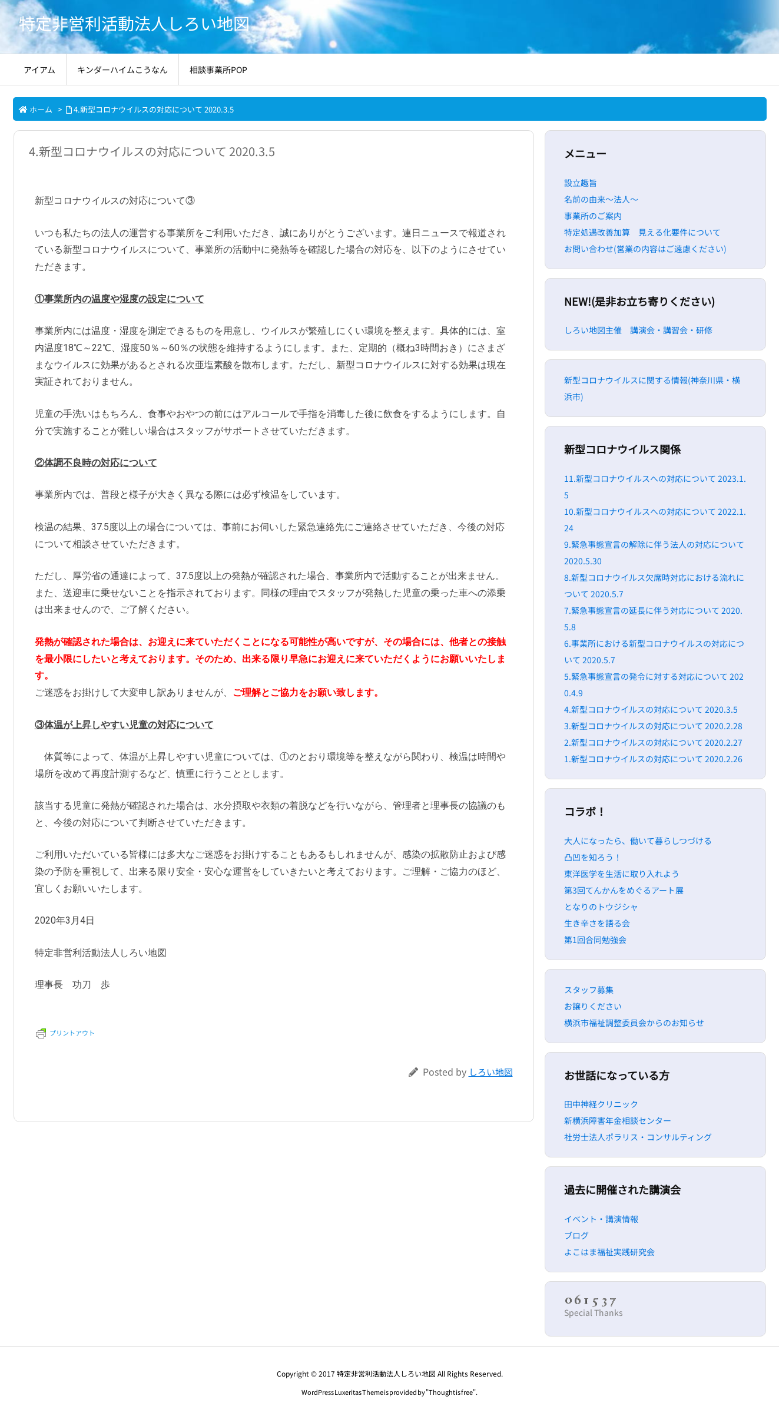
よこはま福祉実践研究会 (609, 1252)
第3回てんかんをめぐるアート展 (624, 890)
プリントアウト (65, 1032)
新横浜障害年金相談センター (617, 1120)
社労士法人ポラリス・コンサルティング (638, 1137)
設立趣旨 (580, 182)
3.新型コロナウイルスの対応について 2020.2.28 (653, 726)
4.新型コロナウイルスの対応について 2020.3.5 (154, 109)
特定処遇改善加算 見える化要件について (642, 232)
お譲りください (593, 1006)
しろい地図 (491, 1072)
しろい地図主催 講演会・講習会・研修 (638, 330)
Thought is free (451, 1392)
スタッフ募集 (589, 989)
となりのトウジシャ (601, 906)
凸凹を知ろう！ (593, 857)
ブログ (576, 1235)
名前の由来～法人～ (601, 199)
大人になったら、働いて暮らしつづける (638, 840)
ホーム (40, 109)
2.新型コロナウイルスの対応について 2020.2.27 (653, 742)
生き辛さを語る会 (597, 923)
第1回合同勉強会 (595, 939)
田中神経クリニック (601, 1104)
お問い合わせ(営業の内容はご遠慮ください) (645, 248)
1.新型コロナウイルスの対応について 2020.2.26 (653, 759)
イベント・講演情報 (601, 1219)
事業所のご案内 (593, 215)
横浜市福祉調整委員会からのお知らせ (634, 1022)
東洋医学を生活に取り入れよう (621, 873)
